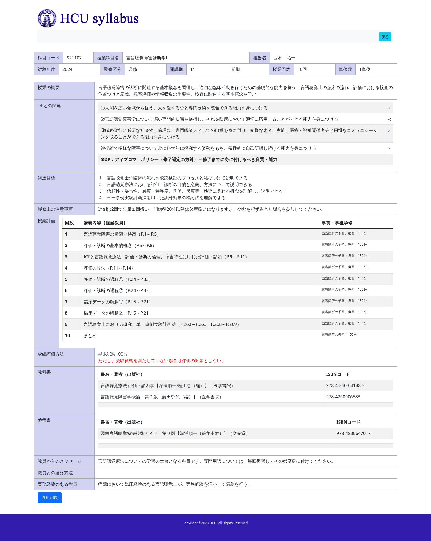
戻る (385, 36)
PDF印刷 (49, 498)
